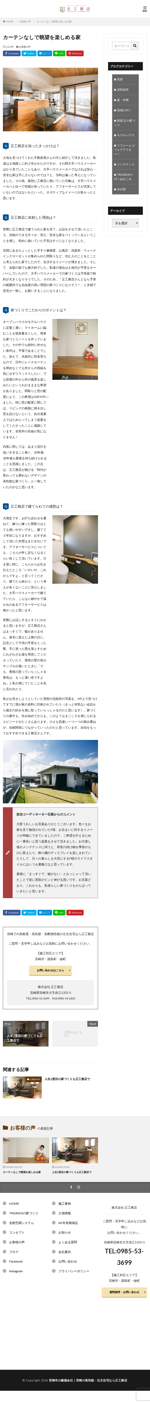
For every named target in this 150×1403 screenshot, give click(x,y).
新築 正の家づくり (125, 124)
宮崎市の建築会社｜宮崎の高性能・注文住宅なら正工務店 (88, 1388)
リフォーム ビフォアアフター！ (125, 153)
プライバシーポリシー (73, 1273)
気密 (120, 79)
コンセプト (17, 1234)
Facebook (16, 1263)
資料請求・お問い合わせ (124, 1296)
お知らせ (64, 1234)
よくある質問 (67, 1244)
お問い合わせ (67, 1263)
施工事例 (64, 1205)
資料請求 (123, 90)
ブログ (13, 1254)
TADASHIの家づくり (23, 1215)
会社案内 (64, 1254)
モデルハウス (126, 138)
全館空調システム (21, 1225)
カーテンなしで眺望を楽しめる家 (54, 21)
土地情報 (64, 1215)
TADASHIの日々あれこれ (124, 181)
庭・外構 (123, 101)
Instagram (16, 1273)
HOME (9, 21)
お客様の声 (25, 21)
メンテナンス (126, 168)
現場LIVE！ (125, 111)
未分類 (121, 194)
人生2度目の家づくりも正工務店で (69, 1081)
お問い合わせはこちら (50, 971)
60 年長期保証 (68, 1225)
